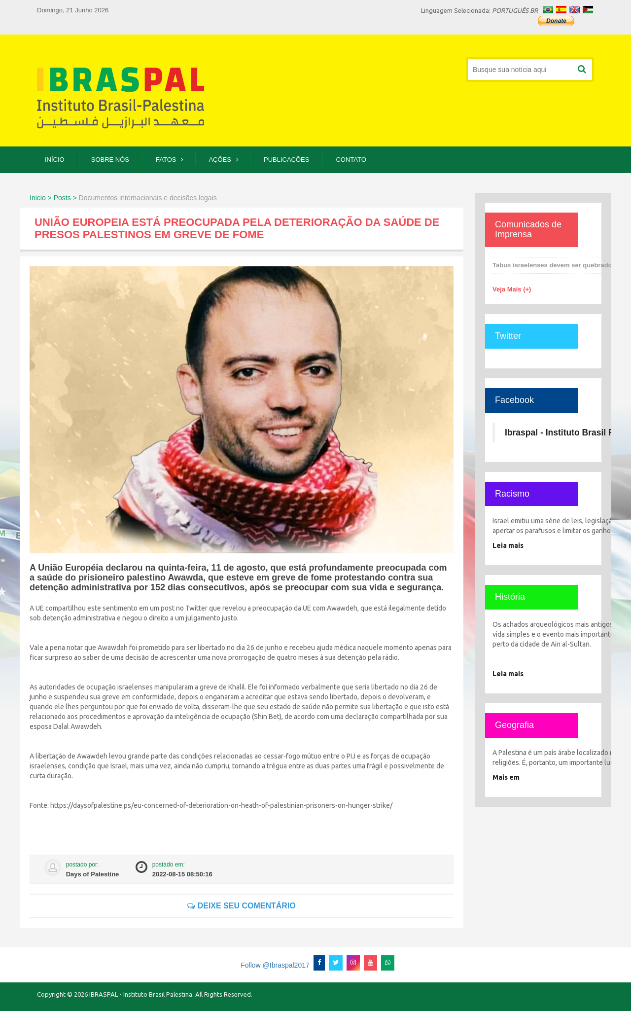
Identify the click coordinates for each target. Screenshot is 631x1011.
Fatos (166, 159)
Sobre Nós (110, 159)
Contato (351, 159)
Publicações (286, 159)
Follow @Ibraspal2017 (275, 965)
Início (55, 159)
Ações (220, 159)
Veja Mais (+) (511, 289)
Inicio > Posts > (53, 198)
